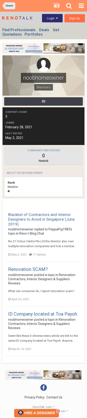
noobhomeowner (20, 229)
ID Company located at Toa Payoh (42, 314)
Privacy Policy (35, 397)
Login (52, 18)
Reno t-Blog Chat (31, 233)
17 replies (37, 254)
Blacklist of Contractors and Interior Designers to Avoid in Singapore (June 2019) (41, 219)
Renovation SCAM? (28, 269)
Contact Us (54, 397)
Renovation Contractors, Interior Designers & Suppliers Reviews (41, 279)
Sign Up (74, 18)
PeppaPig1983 (59, 229)
